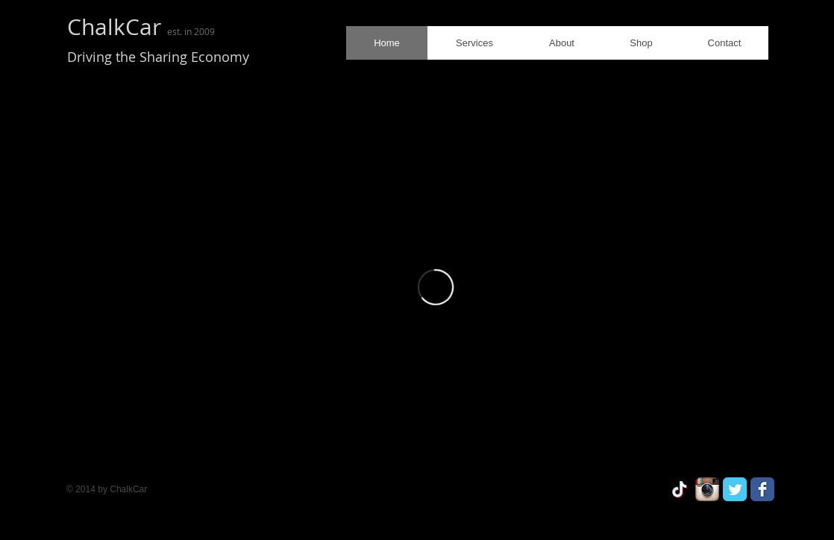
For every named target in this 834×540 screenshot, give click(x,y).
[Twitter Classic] (735, 489)
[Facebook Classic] (762, 489)
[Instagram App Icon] (707, 489)
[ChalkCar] (680, 489)
